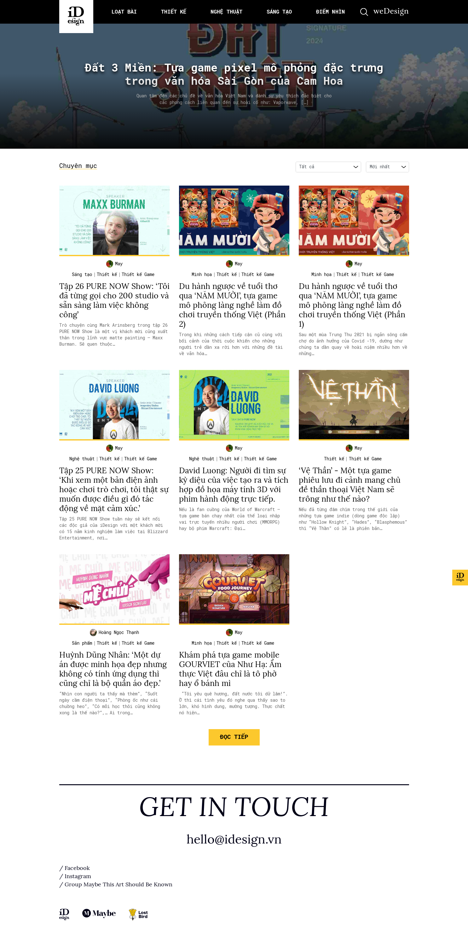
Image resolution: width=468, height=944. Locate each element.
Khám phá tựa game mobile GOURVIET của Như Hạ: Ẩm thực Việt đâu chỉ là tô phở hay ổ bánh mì (230, 669)
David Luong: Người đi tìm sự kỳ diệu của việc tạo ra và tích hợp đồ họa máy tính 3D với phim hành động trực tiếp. (233, 485)
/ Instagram (75, 876)
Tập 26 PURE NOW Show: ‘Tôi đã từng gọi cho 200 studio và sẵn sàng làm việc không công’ (114, 300)
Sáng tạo (82, 274)
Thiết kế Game (138, 274)
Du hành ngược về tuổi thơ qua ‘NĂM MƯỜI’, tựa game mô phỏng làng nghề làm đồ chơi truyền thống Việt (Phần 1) (352, 305)
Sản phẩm (82, 643)
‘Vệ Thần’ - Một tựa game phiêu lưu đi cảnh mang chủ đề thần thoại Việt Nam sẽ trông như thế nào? (350, 485)
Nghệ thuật (82, 458)
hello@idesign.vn (234, 839)
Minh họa (202, 274)
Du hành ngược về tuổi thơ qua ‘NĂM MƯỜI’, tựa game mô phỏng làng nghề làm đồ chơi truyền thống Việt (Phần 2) (232, 305)
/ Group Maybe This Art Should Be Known (115, 884)
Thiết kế (107, 274)
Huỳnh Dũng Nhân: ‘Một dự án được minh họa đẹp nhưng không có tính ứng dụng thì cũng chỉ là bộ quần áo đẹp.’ (113, 669)
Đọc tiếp (234, 736)
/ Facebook (74, 868)
